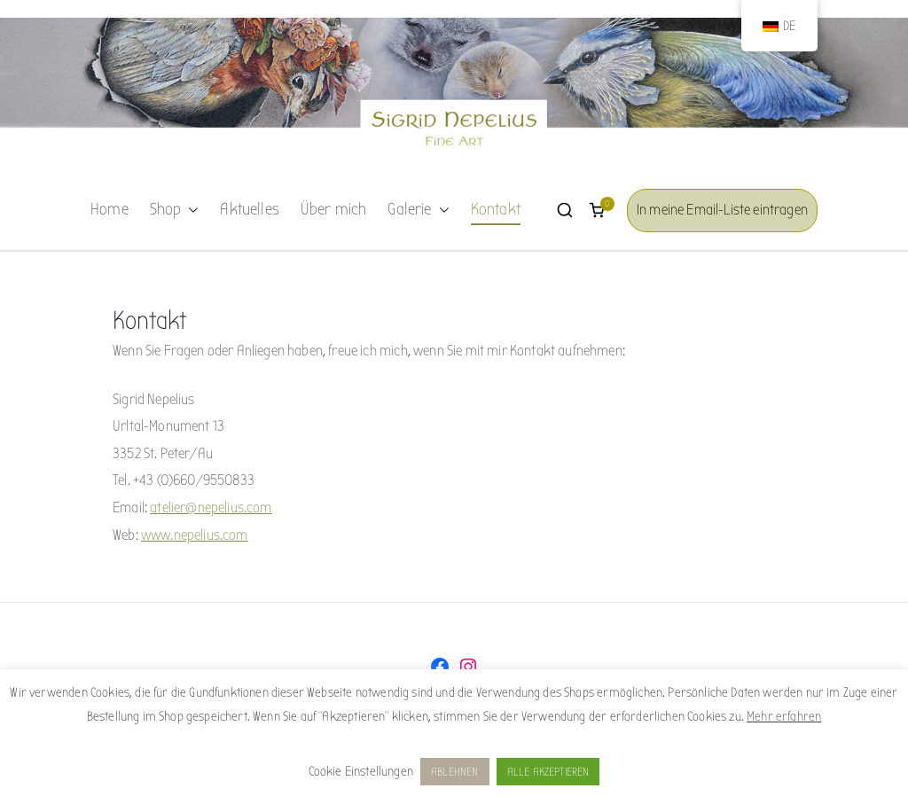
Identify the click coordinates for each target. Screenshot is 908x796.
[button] (190, 210)
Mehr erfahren (784, 716)
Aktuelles (249, 209)
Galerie (418, 210)
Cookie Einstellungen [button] (361, 771)
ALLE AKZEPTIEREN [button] (548, 771)
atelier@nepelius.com (210, 507)
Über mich (334, 209)
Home (109, 209)
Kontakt (496, 209)
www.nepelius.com (194, 535)
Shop (175, 210)
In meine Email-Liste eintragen (722, 209)
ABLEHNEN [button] (454, 771)
